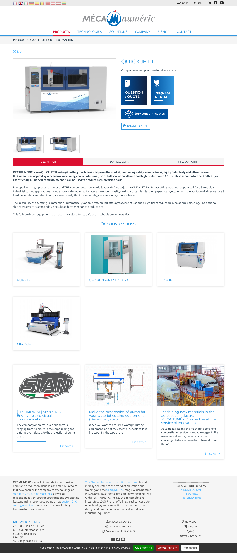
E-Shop (163, 31)
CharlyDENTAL (115, 490)
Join (198, 3)
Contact (184, 31)
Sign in (182, 3)
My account (191, 522)
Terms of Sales (190, 536)
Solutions (118, 31)
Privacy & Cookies (118, 522)
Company (142, 31)
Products (61, 31)
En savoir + (68, 446)
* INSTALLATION (191, 490)
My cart (190, 527)
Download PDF (135, 126)
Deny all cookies (167, 548)
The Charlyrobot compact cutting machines (112, 482)
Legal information (118, 527)
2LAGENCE (129, 531)
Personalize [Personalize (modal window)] (190, 548)
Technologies (89, 31)
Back (17, 52)
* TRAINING (191, 494)
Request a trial (162, 95)
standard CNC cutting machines (32, 494)
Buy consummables (150, 113)
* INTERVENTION (191, 498)
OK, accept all (143, 548)
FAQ (190, 531)
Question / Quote (134, 94)
